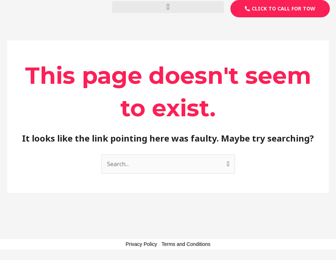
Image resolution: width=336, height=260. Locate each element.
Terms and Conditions (185, 244)
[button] (168, 7)
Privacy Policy (141, 244)
